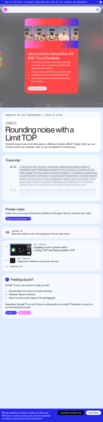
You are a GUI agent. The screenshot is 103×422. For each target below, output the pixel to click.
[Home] (5, 9)
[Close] (101, 2)
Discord (51, 298)
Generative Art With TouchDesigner (23, 115)
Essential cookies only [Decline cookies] (71, 412)
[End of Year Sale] (51, 2)
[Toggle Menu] (97, 9)
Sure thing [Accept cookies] (93, 412)
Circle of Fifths (53, 115)
